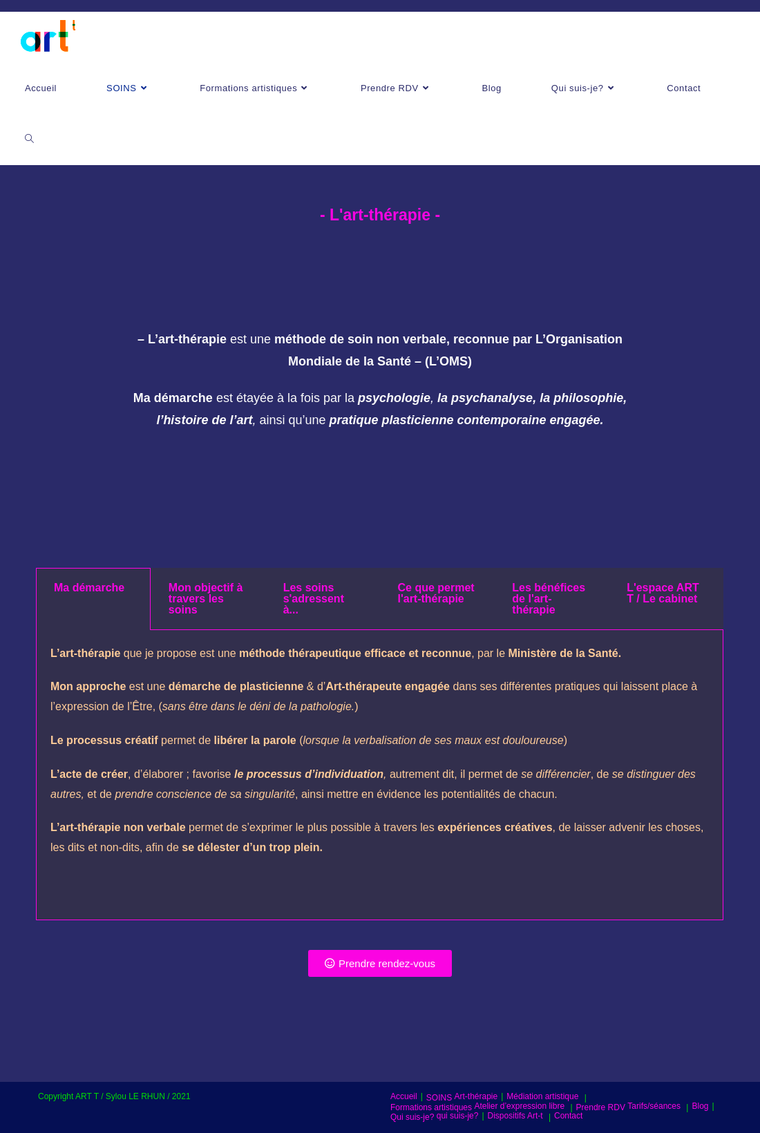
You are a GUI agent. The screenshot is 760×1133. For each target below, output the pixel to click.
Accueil (403, 1096)
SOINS (439, 1098)
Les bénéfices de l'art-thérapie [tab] (548, 599)
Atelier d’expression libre (519, 1106)
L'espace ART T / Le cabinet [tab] (663, 593)
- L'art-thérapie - (380, 215)
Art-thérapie (476, 1096)
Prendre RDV (600, 1107)
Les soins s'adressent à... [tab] (313, 599)
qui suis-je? (458, 1116)
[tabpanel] (379, 775)
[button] (380, 963)
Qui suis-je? (412, 1117)
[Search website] (29, 139)
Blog (700, 1106)
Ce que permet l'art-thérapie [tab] (435, 593)
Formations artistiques (431, 1107)
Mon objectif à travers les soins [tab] (206, 599)
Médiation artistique (542, 1096)
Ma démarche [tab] (89, 587)
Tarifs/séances (654, 1106)
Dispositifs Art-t (515, 1116)
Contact (568, 1116)
